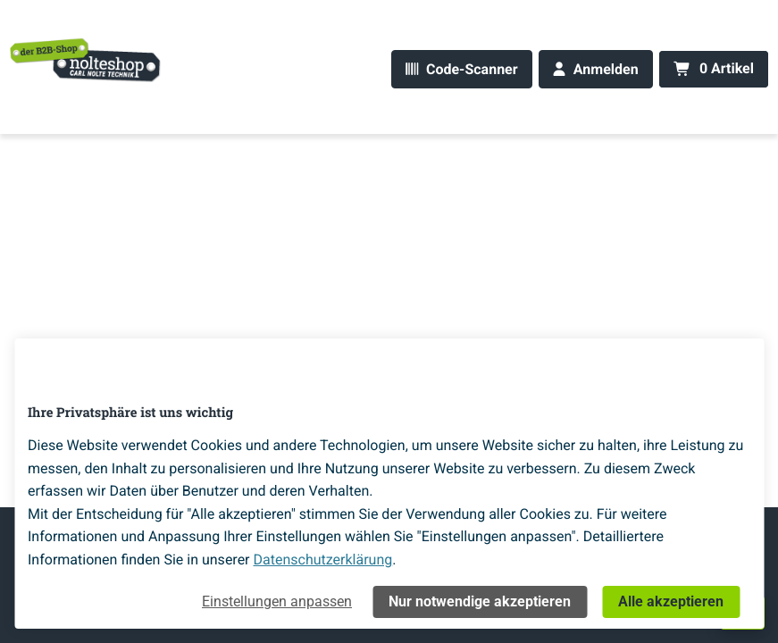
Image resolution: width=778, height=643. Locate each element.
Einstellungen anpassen (277, 601)
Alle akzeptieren (671, 601)
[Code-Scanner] (461, 69)
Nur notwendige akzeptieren (480, 601)
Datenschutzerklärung (323, 559)
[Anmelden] (596, 69)
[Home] (86, 59)
